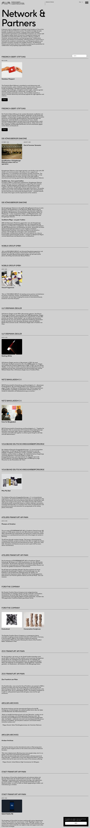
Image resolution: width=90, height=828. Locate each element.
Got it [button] (76, 823)
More (4, 99)
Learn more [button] (78, 820)
